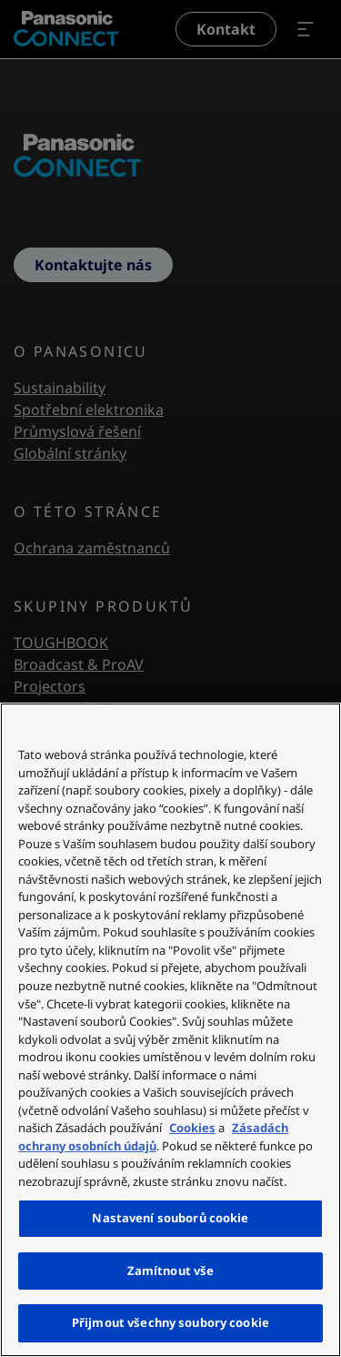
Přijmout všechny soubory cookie (170, 1322)
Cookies (192, 1127)
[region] (170, 1030)
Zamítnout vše (171, 1270)
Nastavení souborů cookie (170, 1218)
